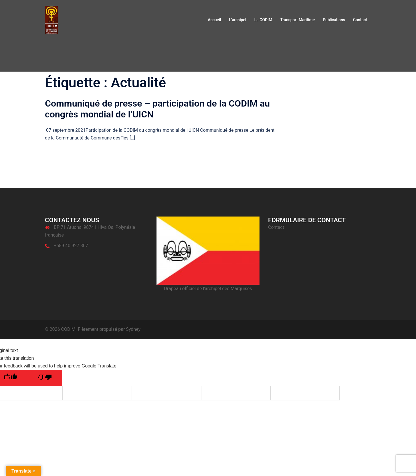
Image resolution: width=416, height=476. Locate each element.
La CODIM (263, 19)
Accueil (214, 19)
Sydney (133, 329)
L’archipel (237, 19)
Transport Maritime (297, 19)
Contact (360, 19)
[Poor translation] (45, 378)
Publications (334, 19)
